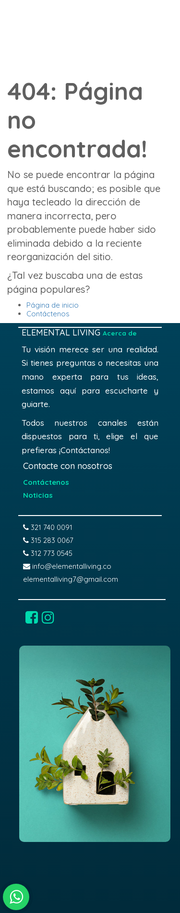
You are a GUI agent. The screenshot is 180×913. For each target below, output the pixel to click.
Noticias (38, 495)
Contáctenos (48, 313)
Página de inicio (52, 305)
